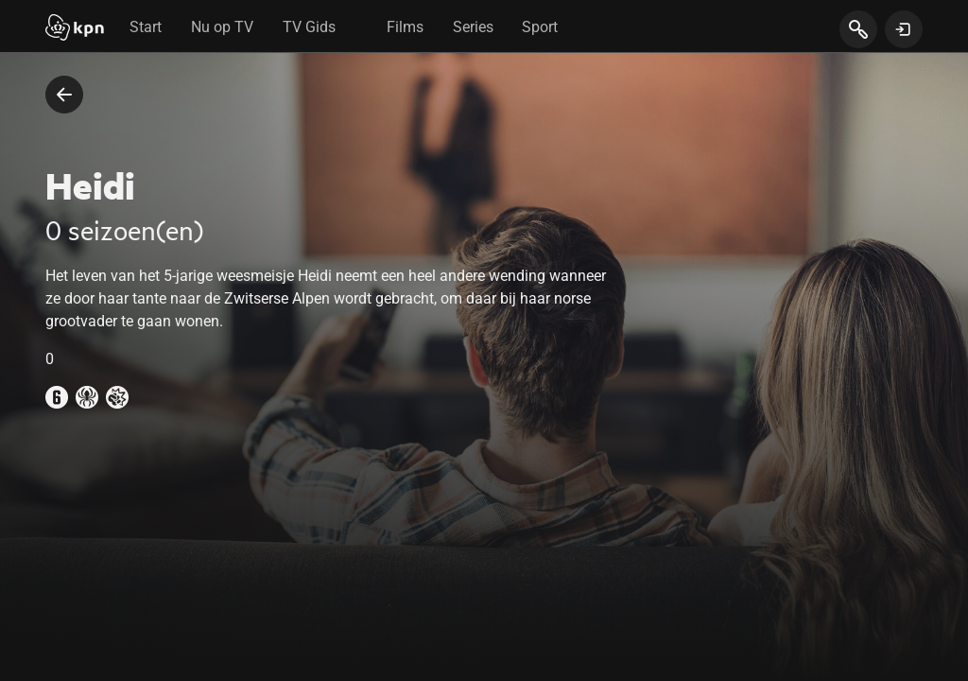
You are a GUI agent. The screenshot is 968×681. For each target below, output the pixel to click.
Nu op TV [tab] (222, 27)
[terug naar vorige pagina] (64, 95)
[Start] (75, 29)
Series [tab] (473, 27)
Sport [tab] (540, 27)
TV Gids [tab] (309, 27)
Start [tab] (146, 27)
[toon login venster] (904, 29)
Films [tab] (405, 27)
